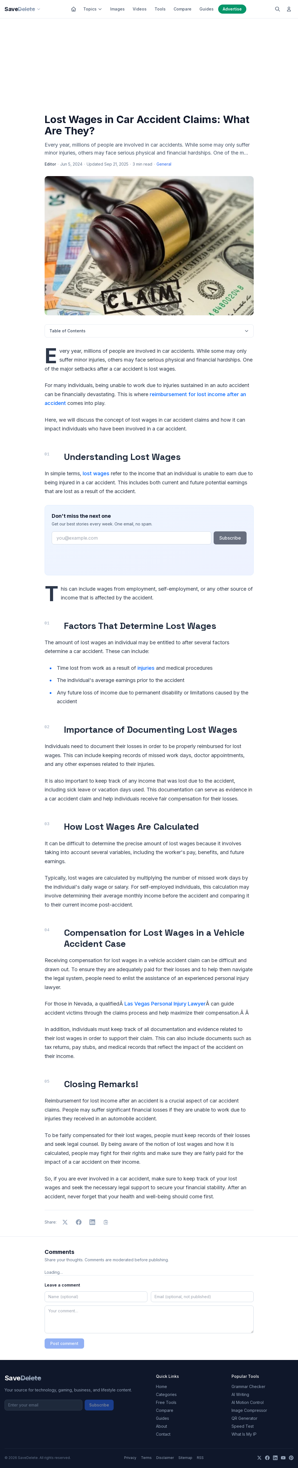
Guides (206, 9)
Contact (163, 1434)
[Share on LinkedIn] (92, 1222)
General (164, 164)
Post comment (64, 1343)
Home (161, 1386)
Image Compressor (249, 1410)
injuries (146, 668)
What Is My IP (244, 1434)
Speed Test (243, 1426)
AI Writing (240, 1394)
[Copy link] (106, 1222)
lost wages (96, 473)
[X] (259, 1458)
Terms (146, 1458)
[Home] (73, 9)
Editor (50, 164)
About (161, 1426)
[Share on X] (65, 1222)
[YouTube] (283, 1458)
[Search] (277, 9)
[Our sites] (39, 9)
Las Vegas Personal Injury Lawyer (165, 1004)
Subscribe (230, 538)
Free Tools (166, 1402)
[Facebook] (267, 1458)
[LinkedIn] (275, 1458)
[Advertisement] (149, 67)
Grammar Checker (248, 1386)
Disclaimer (165, 1458)
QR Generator (244, 1418)
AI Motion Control (248, 1402)
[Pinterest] (291, 1458)
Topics (92, 9)
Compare (182, 9)
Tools (160, 9)
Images (117, 9)
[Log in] (288, 9)
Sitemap (185, 1458)
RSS (200, 1458)
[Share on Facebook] (79, 1222)
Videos (140, 9)
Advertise (232, 9)
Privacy (130, 1458)
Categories (166, 1394)
